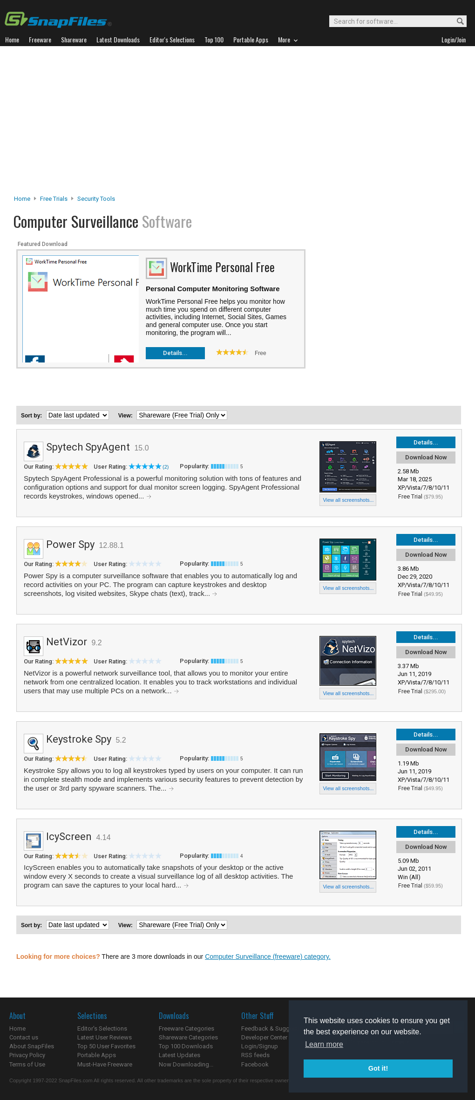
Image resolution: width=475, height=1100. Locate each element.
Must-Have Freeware (104, 1064)
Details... (175, 352)
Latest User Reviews (104, 1037)
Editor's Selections (102, 1028)
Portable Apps (96, 1055)
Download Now (426, 457)
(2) (166, 467)
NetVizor (66, 642)
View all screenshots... (348, 500)
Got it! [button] (378, 1068)
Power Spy (70, 544)
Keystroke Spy (78, 739)
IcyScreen (69, 836)
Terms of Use (27, 1064)
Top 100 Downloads (186, 1046)
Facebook (255, 1064)
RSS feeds (255, 1055)
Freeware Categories (186, 1028)
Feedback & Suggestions (275, 1028)
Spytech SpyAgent (88, 447)
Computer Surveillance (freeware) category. (268, 956)
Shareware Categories (188, 1037)
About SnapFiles (31, 1046)
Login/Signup (259, 1046)
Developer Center (264, 1037)
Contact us (23, 1037)
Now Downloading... (186, 1064)
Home (22, 198)
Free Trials (54, 198)
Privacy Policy (27, 1055)
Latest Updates (179, 1055)
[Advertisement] (237, 123)
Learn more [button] (324, 1044)
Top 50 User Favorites (106, 1046)
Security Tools (96, 198)
